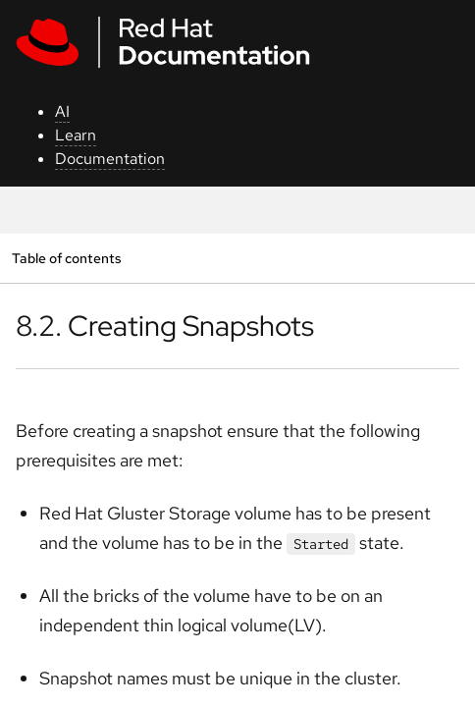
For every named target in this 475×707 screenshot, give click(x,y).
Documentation (110, 158)
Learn (75, 135)
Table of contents (66, 257)
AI (62, 111)
